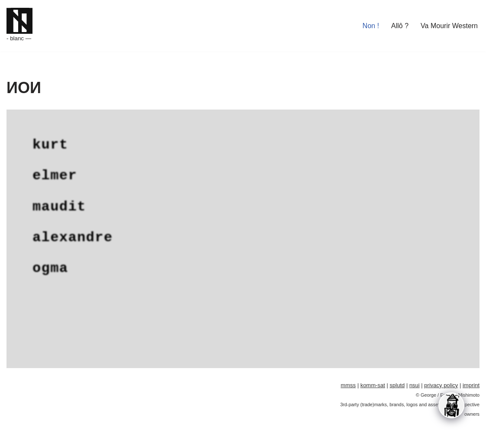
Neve (14, 429)
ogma (50, 263)
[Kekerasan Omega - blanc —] (19, 26)
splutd (397, 381)
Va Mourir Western (449, 25)
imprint (471, 381)
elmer (54, 173)
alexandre (72, 233)
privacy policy (441, 381)
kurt (50, 143)
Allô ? (399, 25)
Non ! (371, 25)
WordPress (84, 429)
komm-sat (372, 381)
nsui (414, 381)
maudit (59, 203)
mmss (348, 381)
